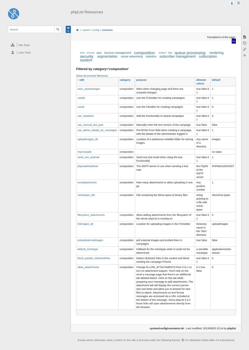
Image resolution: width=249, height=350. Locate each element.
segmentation (107, 56)
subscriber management (177, 56)
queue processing (190, 53)
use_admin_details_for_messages (97, 130)
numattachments (87, 182)
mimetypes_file (86, 195)
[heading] (34, 45)
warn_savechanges (88, 88)
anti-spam (91, 53)
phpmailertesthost (87, 166)
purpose (141, 79)
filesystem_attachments (91, 214)
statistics (151, 56)
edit (82, 79)
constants (107, 30)
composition (144, 53)
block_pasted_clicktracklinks (93, 258)
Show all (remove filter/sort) (92, 75)
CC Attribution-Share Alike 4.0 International (209, 340)
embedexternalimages (90, 240)
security (86, 56)
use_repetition (85, 115)
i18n (170, 53)
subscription (208, 56)
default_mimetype (87, 249)
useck (80, 106)
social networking (132, 56)
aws (99, 52)
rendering (216, 53)
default (216, 79)
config (96, 30)
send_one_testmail (88, 157)
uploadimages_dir (87, 139)
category (125, 79)
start (77, 30)
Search (58, 29)
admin (82, 53)
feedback (162, 53)
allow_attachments (88, 267)
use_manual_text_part (90, 124)
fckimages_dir (85, 223)
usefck (81, 97)
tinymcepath (84, 151)
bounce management (117, 52)
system (86, 30)
